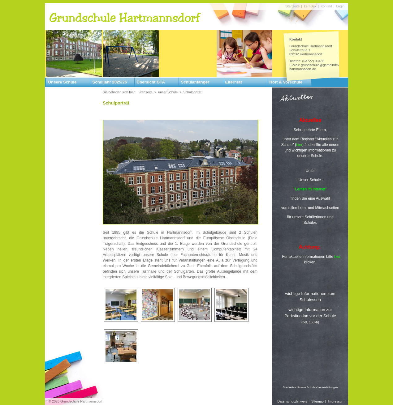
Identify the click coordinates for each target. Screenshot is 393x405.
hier (337, 256)
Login (340, 6)
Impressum (336, 401)
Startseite (293, 6)
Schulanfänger (195, 82)
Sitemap (317, 401)
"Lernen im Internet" (310, 189)
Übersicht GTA (151, 82)
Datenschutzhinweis (292, 401)
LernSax (310, 6)
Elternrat (233, 82)
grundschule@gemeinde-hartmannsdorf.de (314, 67)
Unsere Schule (62, 82)
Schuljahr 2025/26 (110, 82)
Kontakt (326, 6)
